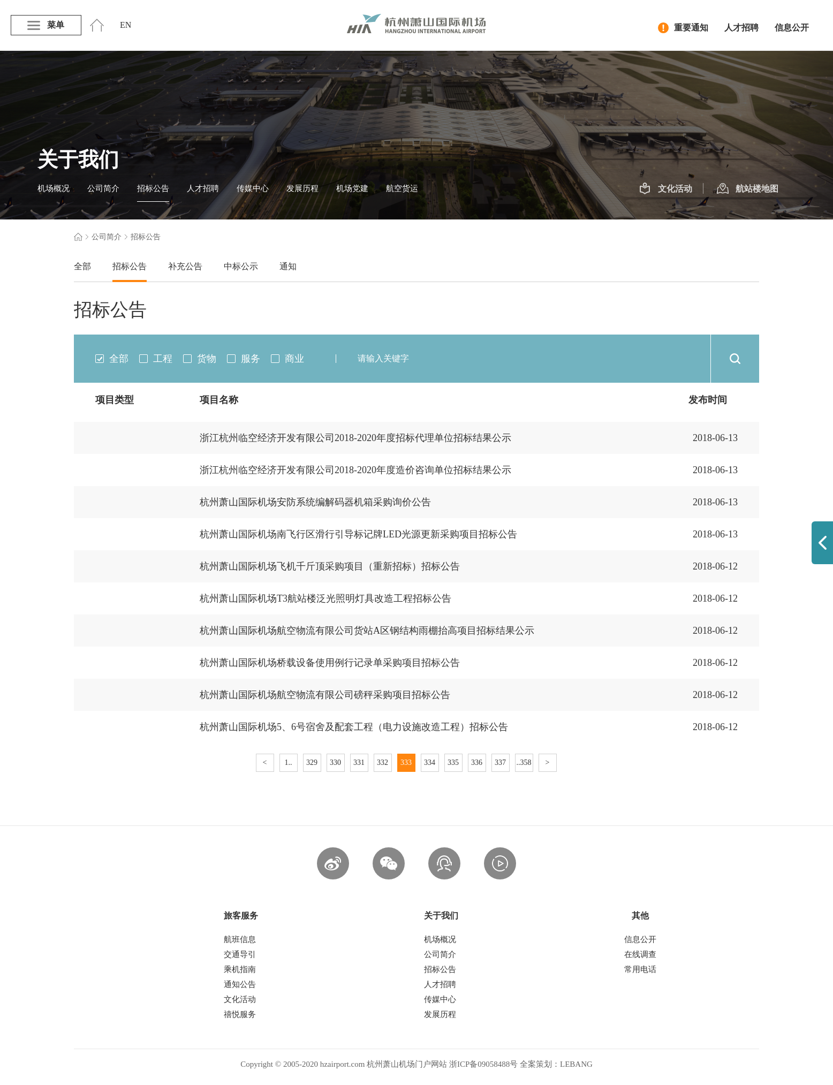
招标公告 (153, 188)
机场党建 (352, 188)
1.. (288, 762)
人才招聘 (741, 27)
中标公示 (241, 266)
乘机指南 (240, 969)
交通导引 (240, 954)
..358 (524, 762)
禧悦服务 (240, 1014)
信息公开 (792, 27)
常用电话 (640, 969)
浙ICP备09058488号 (483, 1064)
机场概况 (53, 188)
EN (125, 24)
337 (500, 762)
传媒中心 (253, 188)
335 (453, 762)
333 (406, 762)
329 (311, 762)
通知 (288, 266)
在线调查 (640, 954)
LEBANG (576, 1064)
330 (335, 762)
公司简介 (103, 188)
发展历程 (302, 188)
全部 (82, 266)
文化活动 (665, 189)
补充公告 (185, 266)
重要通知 (683, 27)
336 (476, 762)
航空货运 (402, 188)
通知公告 (240, 984)
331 (359, 762)
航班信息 (240, 939)
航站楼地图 (747, 189)
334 (429, 762)
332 (382, 762)
